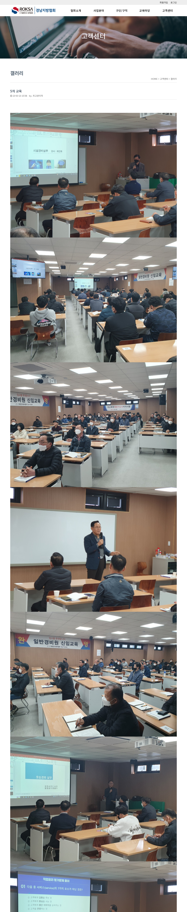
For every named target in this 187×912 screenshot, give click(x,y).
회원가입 (164, 2)
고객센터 (167, 10)
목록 (172, 868)
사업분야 (99, 10)
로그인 (174, 2)
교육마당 (144, 10)
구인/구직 (122, 10)
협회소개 (76, 10)
